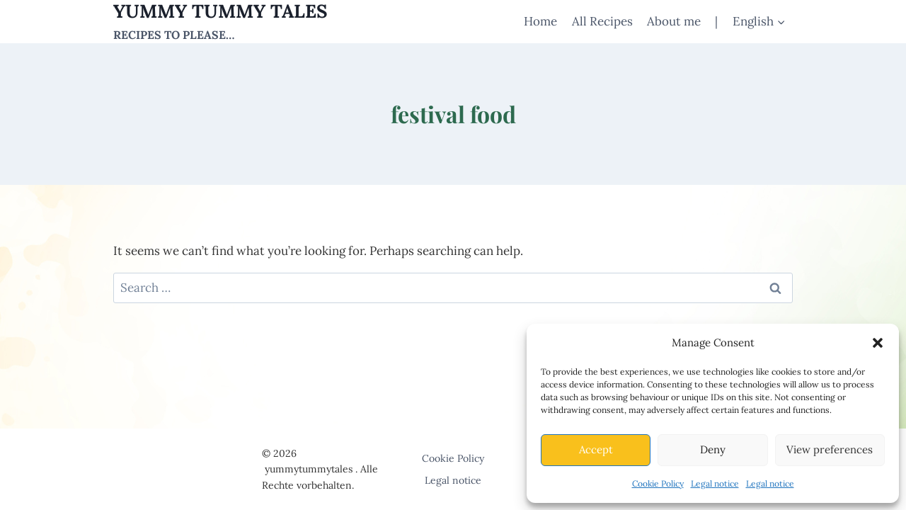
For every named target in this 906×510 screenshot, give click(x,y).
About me (674, 21)
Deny (713, 449)
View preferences (829, 449)
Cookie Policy (658, 483)
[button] (878, 343)
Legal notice (715, 483)
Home (540, 21)
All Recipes (602, 21)
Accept (596, 449)
